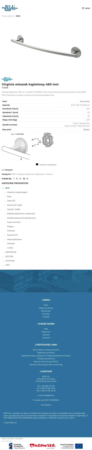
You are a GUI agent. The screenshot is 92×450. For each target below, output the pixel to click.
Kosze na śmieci (14, 222)
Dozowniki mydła (14, 205)
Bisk (46, 329)
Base (9, 196)
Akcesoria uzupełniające (17, 192)
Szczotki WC (12, 235)
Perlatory (11, 231)
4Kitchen (46, 338)
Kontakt (46, 317)
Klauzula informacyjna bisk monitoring (46, 365)
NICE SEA (9, 256)
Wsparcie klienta (46, 308)
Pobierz (86, 129)
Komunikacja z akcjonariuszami (46, 350)
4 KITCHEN (9, 261)
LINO (7, 265)
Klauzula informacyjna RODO (46, 362)
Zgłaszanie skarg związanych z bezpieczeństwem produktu (46, 356)
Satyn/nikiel (85, 101)
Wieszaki (11, 244)
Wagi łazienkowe (14, 239)
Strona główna (8, 16)
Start (46, 305)
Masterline (46, 332)
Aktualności (46, 311)
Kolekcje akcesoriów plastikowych (21, 218)
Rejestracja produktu (46, 353)
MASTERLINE (10, 252)
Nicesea (46, 335)
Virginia (49, 174)
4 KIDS (10, 248)
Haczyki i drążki (13, 209)
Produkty (46, 314)
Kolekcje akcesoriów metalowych (31, 174)
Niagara (10, 226)
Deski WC (11, 201)
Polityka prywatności (46, 359)
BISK (18, 16)
